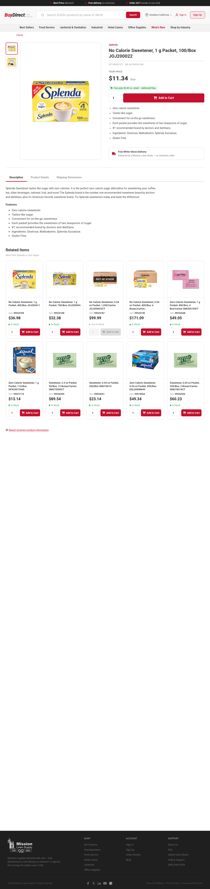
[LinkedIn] (99, 883)
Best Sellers (27, 27)
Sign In (129, 844)
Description (16, 177)
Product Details (40, 177)
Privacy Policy (173, 883)
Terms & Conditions (155, 883)
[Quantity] (115, 98)
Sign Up (197, 14)
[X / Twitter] (94, 883)
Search (133, 15)
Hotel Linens (115, 27)
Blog (128, 859)
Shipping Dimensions (69, 177)
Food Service (46, 27)
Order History (133, 854)
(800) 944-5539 (176, 864)
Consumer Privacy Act (192, 883)
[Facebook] (88, 883)
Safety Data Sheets (178, 854)
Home (19, 35)
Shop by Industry (180, 27)
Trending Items (92, 849)
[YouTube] (105, 883)
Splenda (113, 44)
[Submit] (42, 15)
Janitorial (89, 864)
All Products (90, 844)
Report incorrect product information (29, 430)
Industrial (97, 27)
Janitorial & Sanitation (73, 27)
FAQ (170, 849)
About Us (173, 844)
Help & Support (176, 859)
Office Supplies (137, 27)
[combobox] (81, 15)
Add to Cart (164, 98)
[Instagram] (111, 883)
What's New (158, 27)
